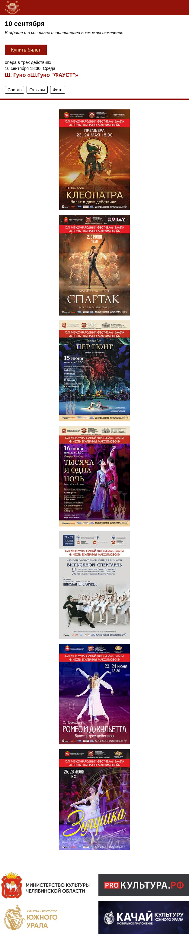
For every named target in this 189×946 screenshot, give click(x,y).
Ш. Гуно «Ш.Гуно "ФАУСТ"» (41, 75)
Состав (14, 89)
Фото (57, 89)
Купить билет (25, 49)
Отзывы (37, 89)
